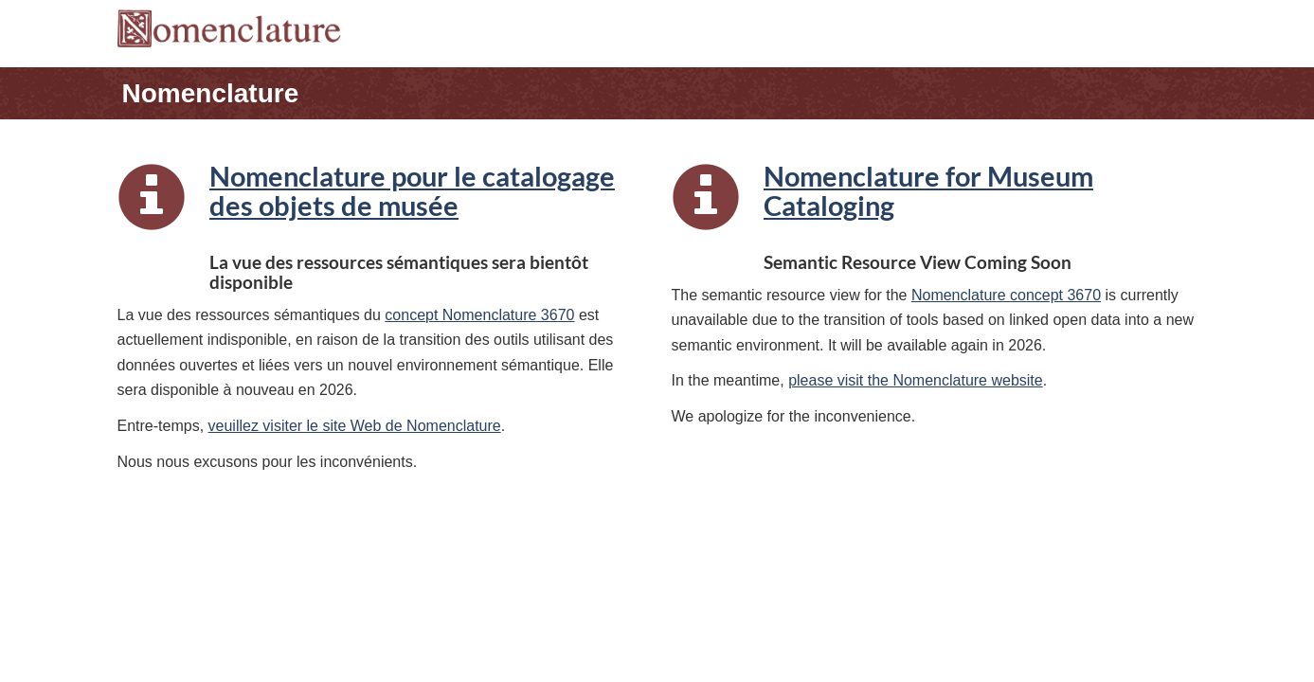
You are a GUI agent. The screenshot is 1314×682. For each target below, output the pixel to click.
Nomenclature (210, 93)
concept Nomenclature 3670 (479, 315)
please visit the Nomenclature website (915, 380)
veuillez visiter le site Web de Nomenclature (354, 426)
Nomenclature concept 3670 (1006, 295)
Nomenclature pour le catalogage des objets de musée (412, 191)
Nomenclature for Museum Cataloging (928, 191)
